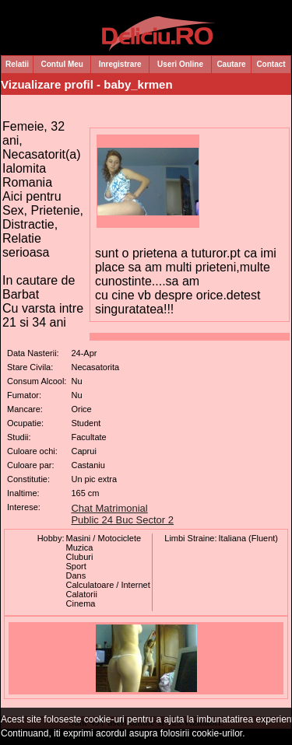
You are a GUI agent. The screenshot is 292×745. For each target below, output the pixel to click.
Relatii (17, 64)
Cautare (230, 64)
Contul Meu (62, 64)
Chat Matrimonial (109, 508)
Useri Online (180, 64)
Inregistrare (120, 64)
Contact (270, 64)
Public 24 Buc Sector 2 (122, 520)
